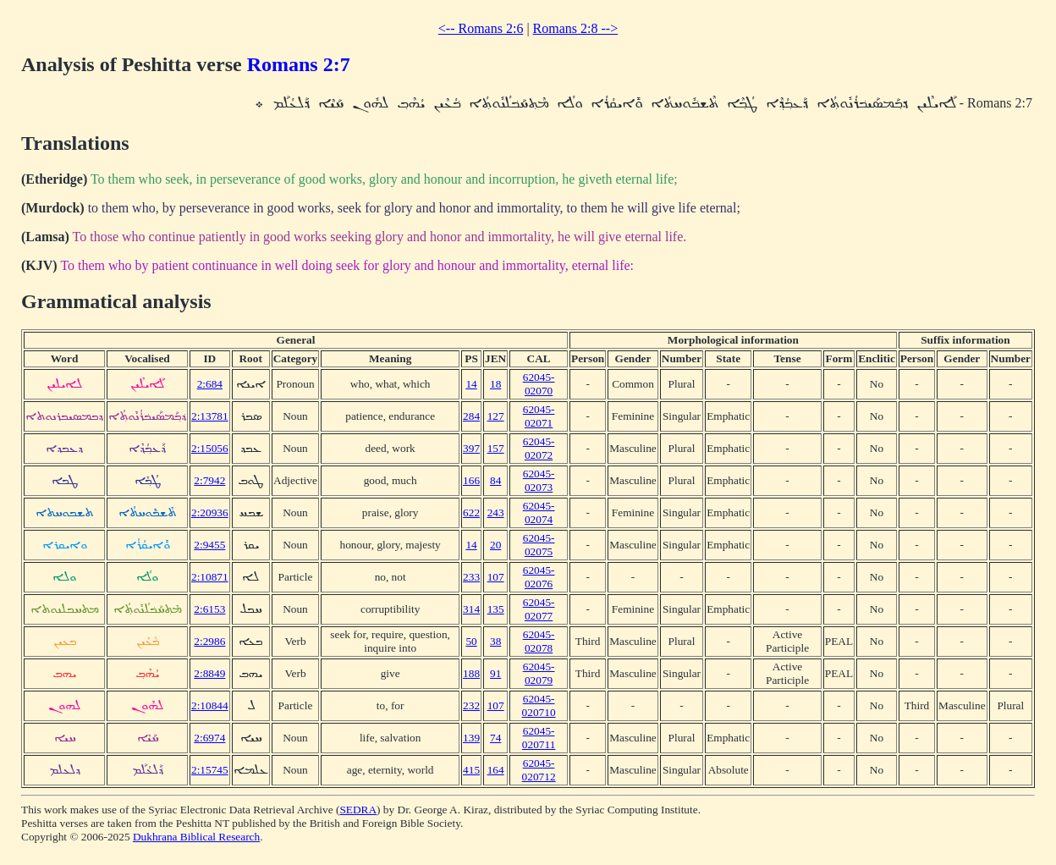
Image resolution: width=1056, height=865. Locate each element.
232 (471, 705)
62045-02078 (539, 641)
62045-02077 (539, 609)
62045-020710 (539, 705)
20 (495, 544)
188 (471, 673)
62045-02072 (539, 448)
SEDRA (358, 809)
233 (471, 576)
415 (471, 769)
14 (470, 383)
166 (471, 480)
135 (495, 609)
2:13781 (209, 416)
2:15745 (209, 769)
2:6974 (209, 737)
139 (471, 737)
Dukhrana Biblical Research (196, 836)
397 (471, 448)
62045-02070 (539, 384)
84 (495, 480)
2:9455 (209, 544)
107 (495, 576)
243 (495, 512)
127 (495, 416)
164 (495, 769)
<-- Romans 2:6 (481, 28)
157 (495, 448)
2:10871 (209, 576)
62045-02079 (539, 673)
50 (470, 641)
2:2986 (209, 641)
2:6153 (209, 609)
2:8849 (209, 673)
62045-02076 (539, 577)
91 (495, 673)
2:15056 (209, 448)
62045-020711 (539, 738)
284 (471, 416)
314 (471, 609)
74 (495, 737)
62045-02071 (539, 416)
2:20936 (209, 512)
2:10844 (209, 705)
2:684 (210, 383)
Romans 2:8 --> (576, 28)
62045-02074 (539, 512)
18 (495, 383)
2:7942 (209, 480)
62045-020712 (539, 770)
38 (495, 641)
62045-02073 (539, 480)
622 (471, 512)
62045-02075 (539, 545)
